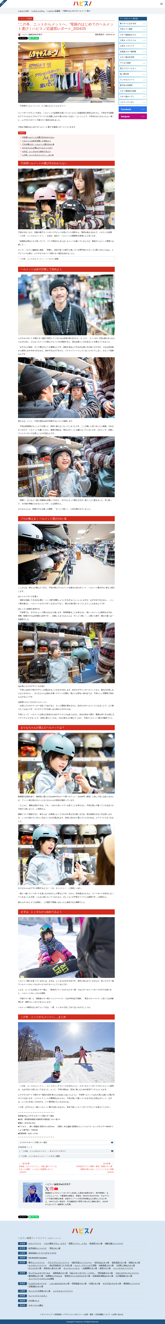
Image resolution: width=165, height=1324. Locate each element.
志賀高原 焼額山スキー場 (103, 1276)
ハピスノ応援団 (54, 11)
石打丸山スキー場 (102, 1263)
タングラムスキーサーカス (39, 1273)
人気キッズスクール (128, 40)
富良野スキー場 (96, 1243)
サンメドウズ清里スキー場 (39, 1291)
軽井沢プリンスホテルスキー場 (77, 1276)
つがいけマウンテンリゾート (127, 1273)
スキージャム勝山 (36, 1305)
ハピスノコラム (38, 11)
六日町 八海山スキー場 (125, 1265)
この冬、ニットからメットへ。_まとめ (38, 155)
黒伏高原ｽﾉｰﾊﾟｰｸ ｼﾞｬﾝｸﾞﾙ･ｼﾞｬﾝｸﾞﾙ (42, 1253)
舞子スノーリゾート (37, 1263)
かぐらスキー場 (35, 1268)
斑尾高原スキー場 (60, 1273)
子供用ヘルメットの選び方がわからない (38, 137)
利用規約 (58, 1314)
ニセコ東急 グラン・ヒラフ (55, 1243)
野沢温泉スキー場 (105, 1273)
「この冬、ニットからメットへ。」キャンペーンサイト (43, 1151)
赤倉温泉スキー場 (106, 1265)
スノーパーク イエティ (38, 1296)
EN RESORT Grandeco (38, 1258)
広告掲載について (103, 1314)
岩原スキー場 (105, 1268)
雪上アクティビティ (128, 68)
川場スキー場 (94, 1283)
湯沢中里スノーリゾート (82, 1263)
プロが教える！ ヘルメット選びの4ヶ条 (38, 144)
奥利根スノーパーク (132, 1283)
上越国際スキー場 (89, 1268)
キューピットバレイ (72, 1268)
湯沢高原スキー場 (119, 1263)
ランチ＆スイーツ (127, 80)
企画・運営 (88, 1314)
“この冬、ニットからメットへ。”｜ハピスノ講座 (40, 1156)
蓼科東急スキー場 (36, 1276)
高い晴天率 (124, 74)
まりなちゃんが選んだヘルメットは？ (37, 148)
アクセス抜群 (125, 63)
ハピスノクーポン (127, 102)
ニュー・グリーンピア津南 (85, 1265)
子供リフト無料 (126, 29)
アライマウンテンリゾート (58, 1263)
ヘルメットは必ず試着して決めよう (36, 141)
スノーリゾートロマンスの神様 (41, 1279)
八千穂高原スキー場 (124, 1276)
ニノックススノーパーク (123, 1268)
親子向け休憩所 (126, 85)
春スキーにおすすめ (128, 23)
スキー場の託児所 (127, 57)
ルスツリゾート (35, 1243)
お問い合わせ (117, 1314)
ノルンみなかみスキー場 (59, 1283)
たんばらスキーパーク (38, 1283)
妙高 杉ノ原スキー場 (52, 1268)
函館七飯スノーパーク (114, 1243)
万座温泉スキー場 (36, 1286)
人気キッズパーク (127, 46)
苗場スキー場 (134, 1263)
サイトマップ (47, 1314)
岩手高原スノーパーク (38, 1248)
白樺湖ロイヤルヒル (54, 1276)
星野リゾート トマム (78, 1243)
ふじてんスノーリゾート (63, 1291)
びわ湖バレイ (34, 1301)
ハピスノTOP (23, 11)
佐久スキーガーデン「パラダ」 (83, 1273)
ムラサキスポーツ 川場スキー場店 (33, 1142)
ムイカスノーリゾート (38, 1265)
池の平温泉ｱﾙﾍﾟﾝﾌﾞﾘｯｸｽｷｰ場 (61, 1265)
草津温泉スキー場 (79, 1283)
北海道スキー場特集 (128, 52)
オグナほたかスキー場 (112, 1283)
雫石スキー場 (55, 1248)
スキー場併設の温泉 (128, 91)
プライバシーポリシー (73, 1314)
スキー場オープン (127, 97)
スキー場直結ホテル (128, 35)
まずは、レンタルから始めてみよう (36, 151)
